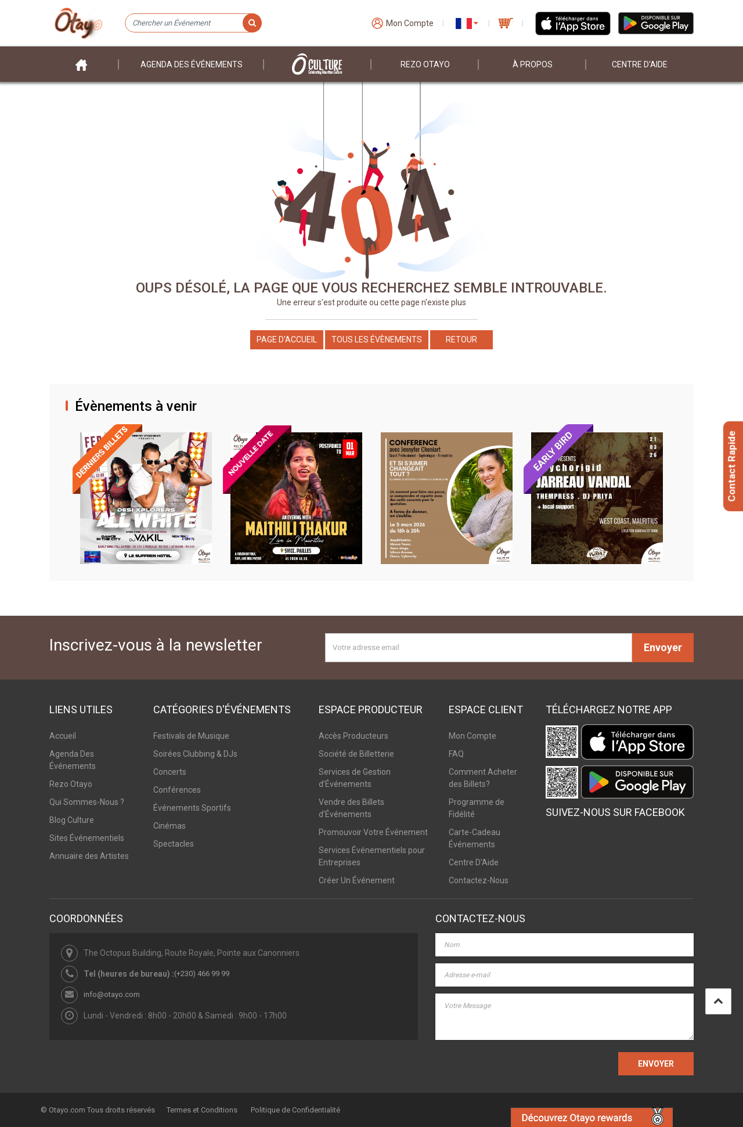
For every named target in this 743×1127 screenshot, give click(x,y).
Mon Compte (472, 736)
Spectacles (173, 843)
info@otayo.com (112, 994)
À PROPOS (533, 64)
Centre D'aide (640, 64)
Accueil (62, 736)
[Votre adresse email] (478, 647)
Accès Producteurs (353, 736)
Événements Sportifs (192, 807)
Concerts (169, 771)
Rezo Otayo (425, 64)
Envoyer (663, 647)
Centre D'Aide (474, 862)
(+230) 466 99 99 (201, 973)
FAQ (456, 753)
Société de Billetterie (356, 753)
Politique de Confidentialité (295, 1110)
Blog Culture (71, 820)
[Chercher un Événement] (193, 23)
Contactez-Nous (478, 880)
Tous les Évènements (376, 339)
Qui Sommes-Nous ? (86, 802)
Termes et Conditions (202, 1110)
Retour (461, 339)
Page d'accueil (287, 339)
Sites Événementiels (86, 838)
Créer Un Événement (357, 880)
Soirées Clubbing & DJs (195, 753)
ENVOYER (656, 1063)
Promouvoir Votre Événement (373, 832)
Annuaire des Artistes (89, 856)
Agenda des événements (191, 64)
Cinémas (169, 825)
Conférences (177, 789)
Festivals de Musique (191, 736)
